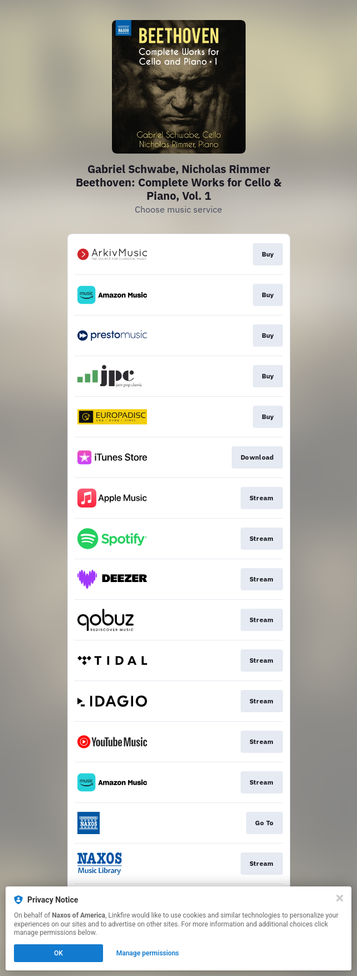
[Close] (340, 898)
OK (58, 953)
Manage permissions (147, 953)
